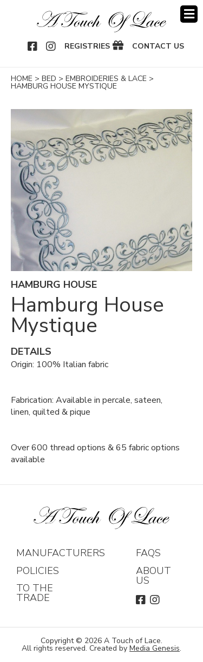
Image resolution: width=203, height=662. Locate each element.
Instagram (51, 46)
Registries (87, 46)
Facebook (33, 46)
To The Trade (34, 593)
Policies (37, 570)
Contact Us (158, 46)
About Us (153, 575)
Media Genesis (154, 648)
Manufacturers (60, 552)
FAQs (148, 552)
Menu (189, 14)
